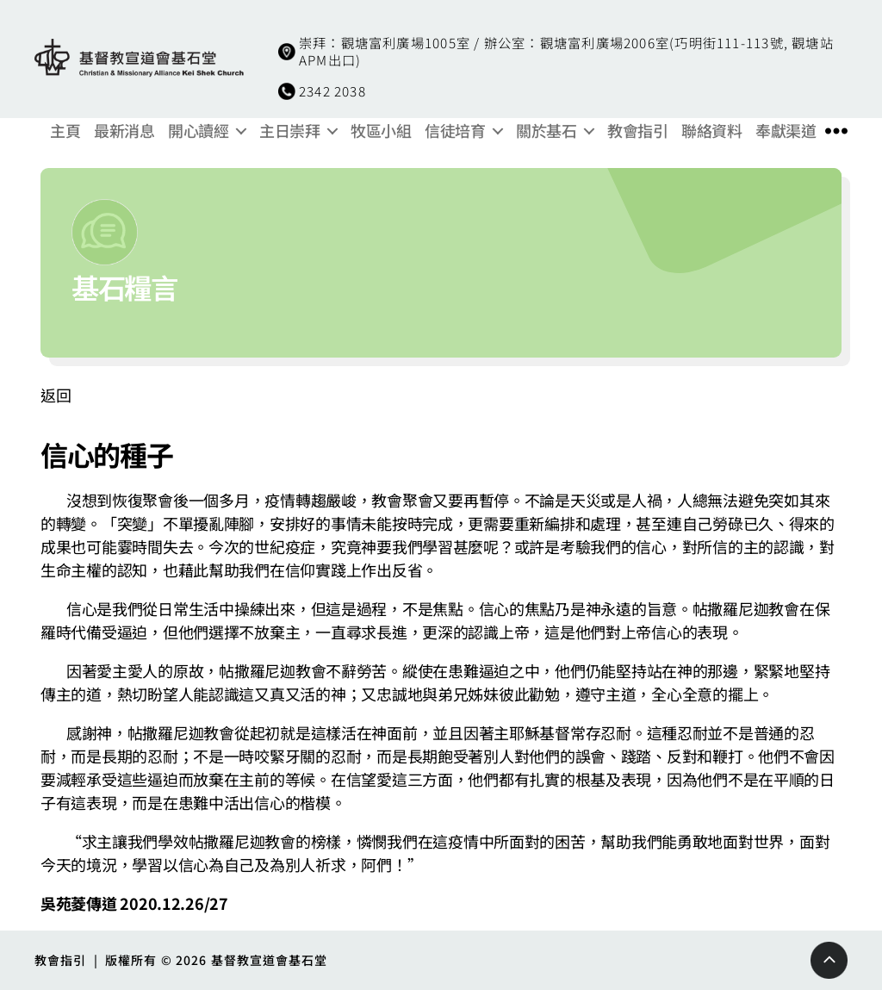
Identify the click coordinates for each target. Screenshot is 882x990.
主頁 (65, 130)
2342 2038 (332, 90)
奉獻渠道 (785, 130)
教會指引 (637, 130)
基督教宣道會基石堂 (269, 959)
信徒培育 (455, 130)
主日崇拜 (289, 130)
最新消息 (124, 130)
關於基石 (546, 130)
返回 (55, 394)
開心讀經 (198, 130)
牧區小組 (381, 130)
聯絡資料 (711, 130)
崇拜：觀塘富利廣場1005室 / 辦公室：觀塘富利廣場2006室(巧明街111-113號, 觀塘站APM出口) (566, 51)
